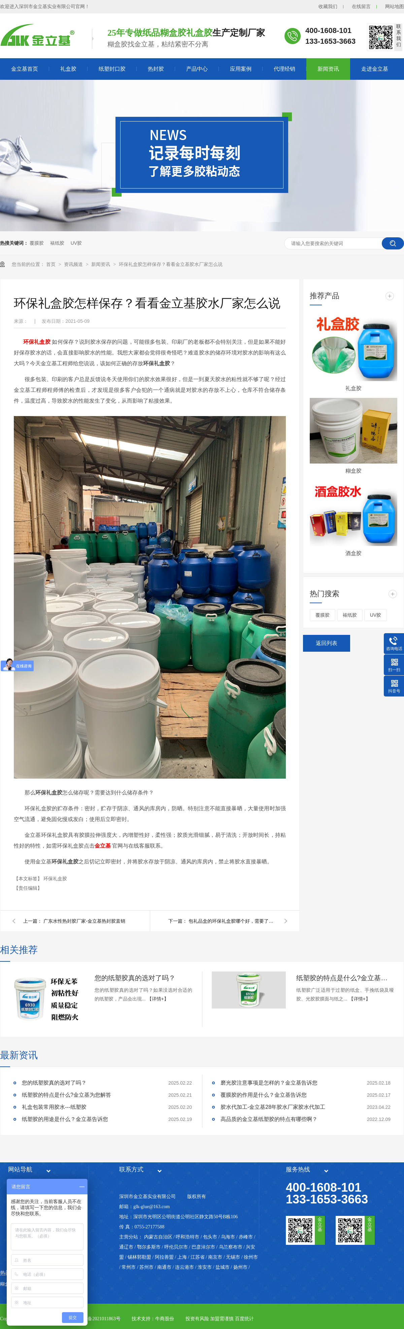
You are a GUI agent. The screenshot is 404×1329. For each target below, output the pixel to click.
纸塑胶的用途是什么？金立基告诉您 (65, 1119)
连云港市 (184, 1267)
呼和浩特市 (187, 1236)
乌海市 (228, 1236)
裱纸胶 (57, 243)
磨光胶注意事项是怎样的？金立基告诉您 (269, 1083)
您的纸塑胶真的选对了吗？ (135, 978)
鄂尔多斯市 (149, 1247)
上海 (182, 1257)
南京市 (215, 1257)
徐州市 (251, 1257)
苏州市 (146, 1267)
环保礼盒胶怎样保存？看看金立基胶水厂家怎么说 (171, 264)
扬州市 (240, 1267)
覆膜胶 (37, 243)
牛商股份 (164, 1318)
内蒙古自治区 (158, 1236)
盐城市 (222, 1267)
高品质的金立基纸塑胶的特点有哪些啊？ (269, 1119)
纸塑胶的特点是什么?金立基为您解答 (345, 978)
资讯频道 (74, 264)
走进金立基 (374, 69)
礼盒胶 (68, 69)
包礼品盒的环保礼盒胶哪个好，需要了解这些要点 (232, 921)
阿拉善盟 (164, 1257)
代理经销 (284, 69)
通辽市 (126, 1247)
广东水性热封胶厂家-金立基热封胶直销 (84, 921)
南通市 (164, 1267)
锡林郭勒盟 (139, 1257)
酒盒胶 (353, 553)
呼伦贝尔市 (176, 1247)
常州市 (129, 1267)
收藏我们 (327, 6)
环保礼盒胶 (55, 878)
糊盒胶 (353, 471)
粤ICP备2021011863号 (98, 1318)
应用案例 (240, 69)
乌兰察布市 (230, 1247)
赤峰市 (246, 1236)
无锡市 (233, 1257)
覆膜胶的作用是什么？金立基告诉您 (264, 1095)
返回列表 (326, 643)
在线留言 (361, 6)
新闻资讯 (328, 69)
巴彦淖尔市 (203, 1247)
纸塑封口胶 (112, 69)
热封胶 (156, 69)
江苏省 (198, 1257)
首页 (51, 264)
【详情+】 (158, 998)
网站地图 (394, 6)
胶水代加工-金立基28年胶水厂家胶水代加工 (273, 1107)
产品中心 (197, 69)
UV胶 (76, 243)
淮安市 (205, 1267)
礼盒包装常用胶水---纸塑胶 (54, 1107)
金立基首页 (24, 69)
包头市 (210, 1236)
